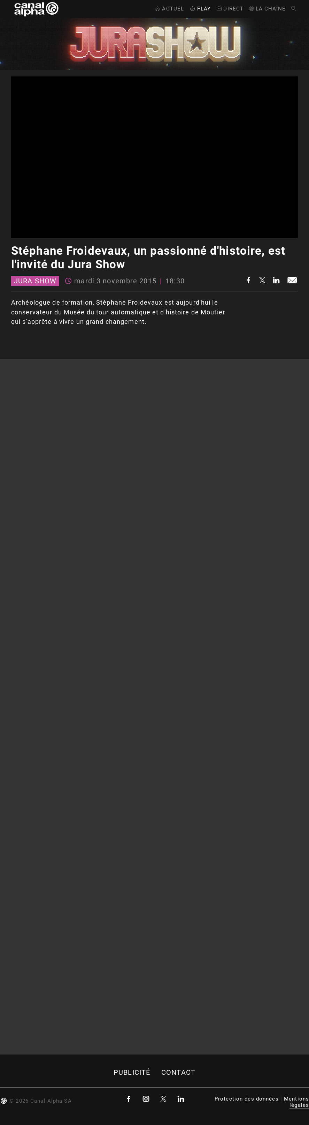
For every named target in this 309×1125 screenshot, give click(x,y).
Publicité (132, 1072)
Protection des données (247, 1099)
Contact (178, 1072)
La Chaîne (267, 9)
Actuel (169, 9)
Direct (229, 9)
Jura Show (35, 281)
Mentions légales (296, 1102)
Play (199, 9)
